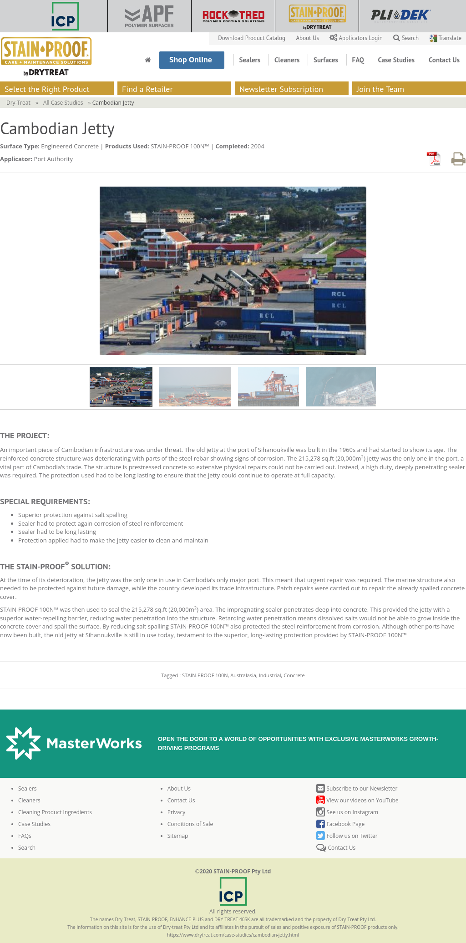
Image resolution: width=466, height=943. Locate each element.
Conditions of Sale (190, 824)
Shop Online (191, 59)
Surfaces (327, 60)
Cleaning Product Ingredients (55, 812)
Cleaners (287, 60)
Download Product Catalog (252, 38)
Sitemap (177, 836)
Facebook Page (340, 824)
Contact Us (444, 60)
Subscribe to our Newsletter (356, 788)
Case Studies (397, 60)
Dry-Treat (18, 102)
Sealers (250, 60)
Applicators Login (356, 38)
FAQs (24, 836)
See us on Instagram (347, 812)
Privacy (176, 812)
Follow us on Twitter (346, 836)
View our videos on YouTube (357, 800)
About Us (308, 38)
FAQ (359, 60)
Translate (445, 38)
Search (406, 38)
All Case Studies (63, 102)
